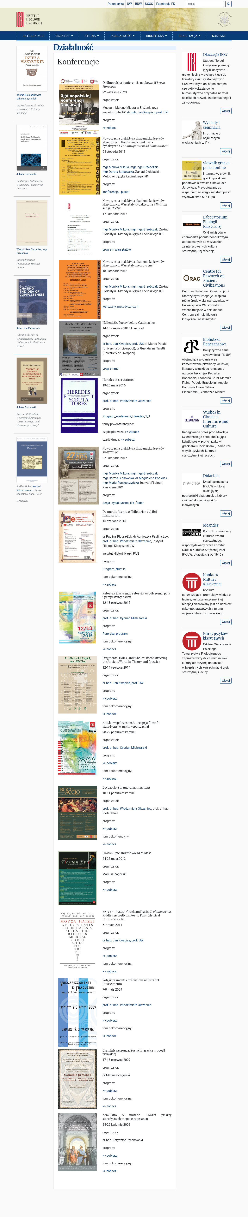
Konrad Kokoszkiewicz (28, 94)
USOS (149, 4)
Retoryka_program (115, 633)
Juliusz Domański (26, 174)
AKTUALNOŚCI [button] (33, 36)
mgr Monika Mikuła (115, 167)
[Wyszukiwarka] (205, 4)
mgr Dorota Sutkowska (118, 172)
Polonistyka (116, 4)
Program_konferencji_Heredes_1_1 (126, 416)
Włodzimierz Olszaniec (28, 249)
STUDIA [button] (90, 36)
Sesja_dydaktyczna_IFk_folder (123, 503)
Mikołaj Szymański (26, 98)
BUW (138, 4)
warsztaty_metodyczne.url (120, 306)
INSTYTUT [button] (63, 36)
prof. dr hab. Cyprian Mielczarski (124, 618)
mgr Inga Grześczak (144, 167)
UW (129, 4)
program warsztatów (116, 249)
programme (110, 368)
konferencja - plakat (115, 192)
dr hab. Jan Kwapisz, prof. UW (147, 112)
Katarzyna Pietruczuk (28, 328)
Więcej (226, 110)
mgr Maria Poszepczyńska (120, 483)
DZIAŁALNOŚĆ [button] (121, 36)
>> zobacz (109, 128)
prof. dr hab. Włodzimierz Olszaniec (126, 401)
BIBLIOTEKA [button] (155, 36)
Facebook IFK (165, 4)
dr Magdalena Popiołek (151, 478)
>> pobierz (109, 698)
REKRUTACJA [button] (188, 36)
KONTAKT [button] (219, 36)
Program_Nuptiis (114, 569)
